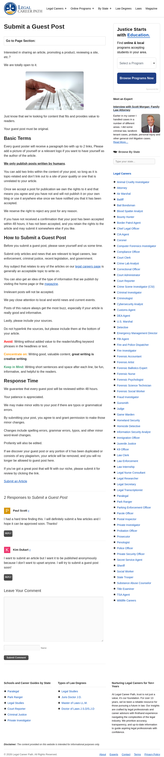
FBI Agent (123, 339)
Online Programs (82, 8)
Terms (137, 754)
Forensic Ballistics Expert (132, 368)
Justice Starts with (133, 32)
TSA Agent (123, 594)
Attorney (122, 187)
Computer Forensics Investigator (136, 246)
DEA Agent (123, 315)
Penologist (123, 542)
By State (105, 8)
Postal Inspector (126, 519)
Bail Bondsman (126, 205)
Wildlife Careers (126, 600)
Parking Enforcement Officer (134, 507)
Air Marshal (124, 193)
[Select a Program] (136, 63)
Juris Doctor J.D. (72, 697)
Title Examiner (125, 588)
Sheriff (121, 565)
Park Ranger (124, 501)
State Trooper (125, 577)
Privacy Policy (152, 754)
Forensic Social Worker (131, 391)
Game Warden (126, 414)
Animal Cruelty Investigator (133, 182)
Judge (120, 408)
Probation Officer (127, 530)
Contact (126, 754)
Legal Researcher (127, 478)
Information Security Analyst (134, 432)
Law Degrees (124, 8)
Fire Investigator (126, 350)
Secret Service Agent (129, 559)
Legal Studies (16, 703)
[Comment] (53, 619)
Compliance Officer (128, 251)
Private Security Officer (131, 554)
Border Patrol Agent (129, 222)
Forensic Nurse (126, 373)
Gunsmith (123, 402)
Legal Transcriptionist (130, 490)
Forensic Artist (125, 362)
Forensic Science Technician (134, 385)
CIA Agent (123, 234)
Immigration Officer (128, 437)
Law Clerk (123, 455)
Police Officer (125, 548)
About (102, 754)
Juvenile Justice (126, 443)
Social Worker (125, 571)
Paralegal (122, 495)
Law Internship (126, 466)
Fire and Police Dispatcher (133, 344)
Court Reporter (126, 280)
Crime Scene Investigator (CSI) (136, 286)
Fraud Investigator (128, 397)
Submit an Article (15, 481)
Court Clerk (124, 257)
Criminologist (125, 298)
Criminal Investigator (129, 292)
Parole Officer (125, 513)
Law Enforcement (127, 461)
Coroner (122, 240)
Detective (122, 327)
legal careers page (88, 266)
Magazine (151, 8)
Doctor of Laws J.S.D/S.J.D (78, 708)
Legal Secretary (126, 484)
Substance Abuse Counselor (134, 583)
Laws (138, 8)
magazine (51, 284)
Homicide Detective (128, 426)
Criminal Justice (17, 714)
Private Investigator (128, 524)
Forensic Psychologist (130, 379)
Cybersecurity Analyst (130, 304)
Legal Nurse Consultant (131, 472)
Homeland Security (128, 420)
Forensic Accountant (129, 356)
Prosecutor (123, 536)
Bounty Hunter (125, 216)
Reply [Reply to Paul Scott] (8, 533)
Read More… (120, 142)
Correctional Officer (128, 269)
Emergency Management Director (137, 333)
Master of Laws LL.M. (75, 703)
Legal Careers (56, 8)
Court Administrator (128, 275)
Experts (114, 754)
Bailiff (120, 199)
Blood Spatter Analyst (130, 211)
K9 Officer (123, 449)
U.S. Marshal (125, 321)
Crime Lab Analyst (128, 263)
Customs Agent (126, 309)
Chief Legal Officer (128, 228)
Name (43, 648)
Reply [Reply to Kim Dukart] (8, 577)
